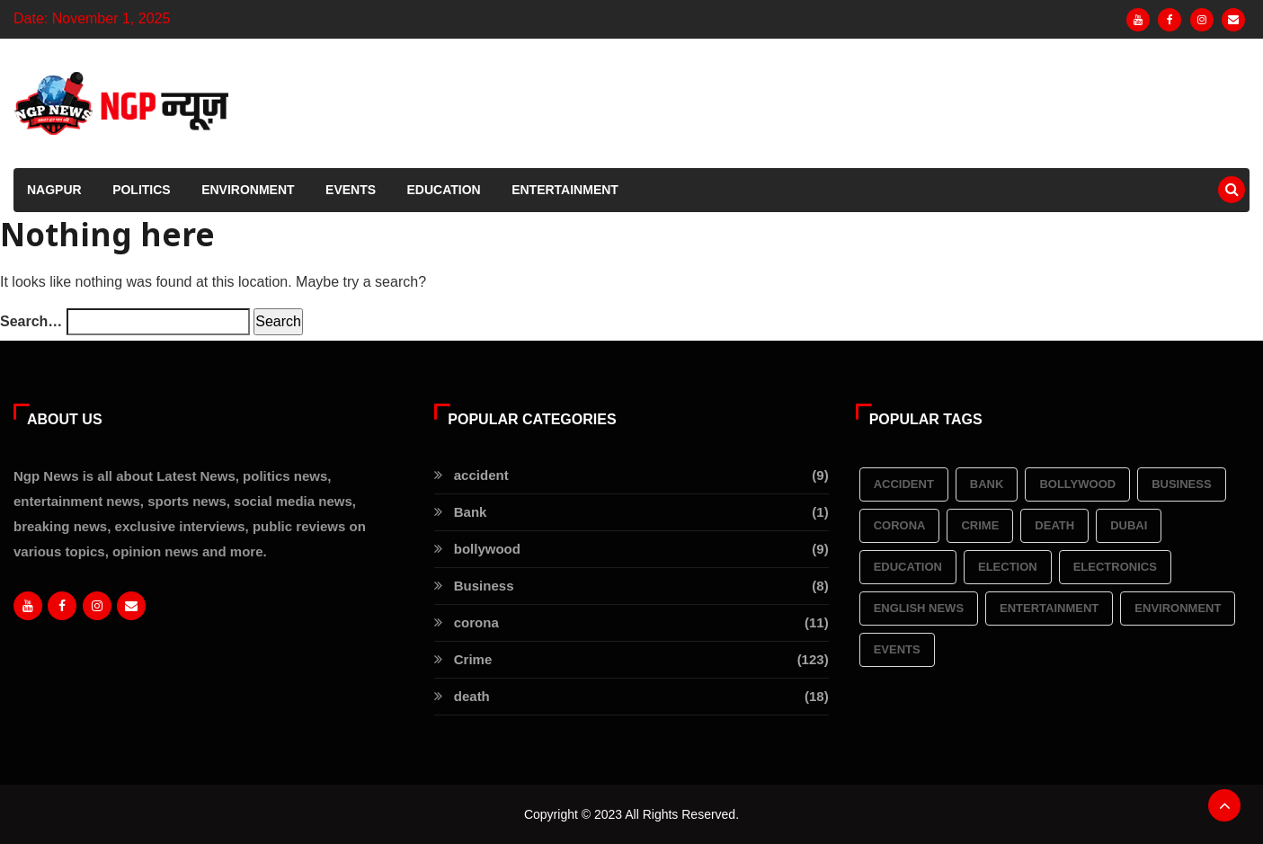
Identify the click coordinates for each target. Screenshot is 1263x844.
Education (444, 189)
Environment (247, 189)
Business (1181, 484)
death (1054, 525)
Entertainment (564, 189)
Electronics (1115, 566)
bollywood (1077, 484)
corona (900, 525)
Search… (31, 321)
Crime (980, 525)
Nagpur (54, 189)
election (1007, 566)
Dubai (1128, 525)
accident (904, 484)
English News (919, 608)
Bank (987, 484)
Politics (141, 189)
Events (350, 189)
